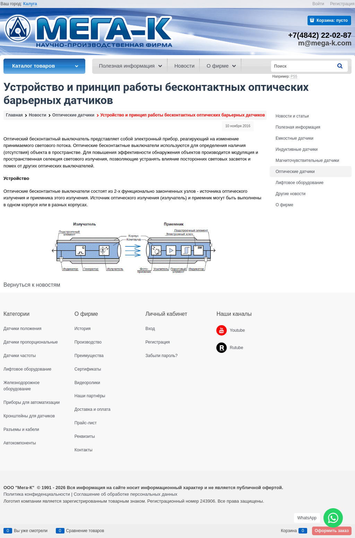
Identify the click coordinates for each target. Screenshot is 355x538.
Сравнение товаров (85, 530)
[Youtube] (221, 330)
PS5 (294, 76)
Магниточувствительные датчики (307, 160)
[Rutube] (221, 347)
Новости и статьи (292, 116)
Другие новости (290, 193)
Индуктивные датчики (297, 149)
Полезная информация (298, 127)
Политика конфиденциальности (36, 494)
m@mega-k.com (325, 43)
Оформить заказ (332, 530)
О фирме (284, 204)
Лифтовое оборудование (299, 182)
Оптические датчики (295, 171)
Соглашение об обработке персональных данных (125, 494)
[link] (30, 4)
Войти (318, 3)
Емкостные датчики (294, 138)
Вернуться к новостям (31, 285)
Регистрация (342, 3)
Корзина (289, 530)
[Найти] (340, 66)
